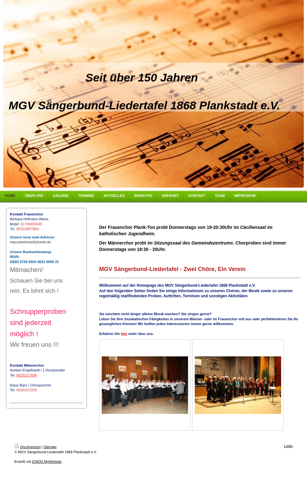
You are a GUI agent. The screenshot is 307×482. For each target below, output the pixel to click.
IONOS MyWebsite (46, 461)
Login (288, 446)
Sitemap (49, 447)
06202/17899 (26, 375)
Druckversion (27, 447)
